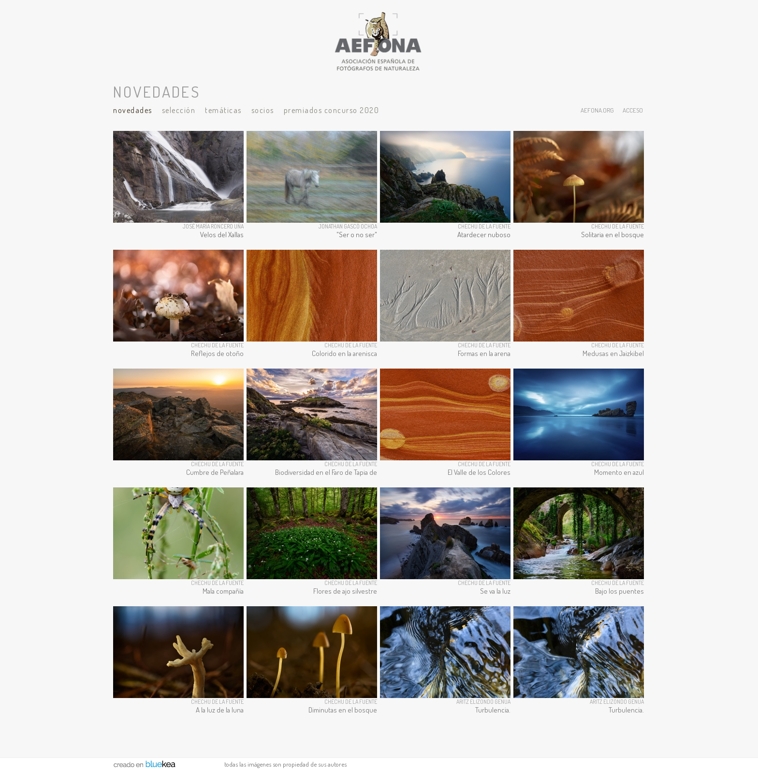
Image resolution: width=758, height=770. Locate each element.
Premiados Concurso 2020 (331, 110)
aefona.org (597, 110)
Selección (179, 110)
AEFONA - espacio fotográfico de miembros (379, 41)
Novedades (132, 110)
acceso (633, 110)
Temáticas (223, 110)
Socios (262, 110)
